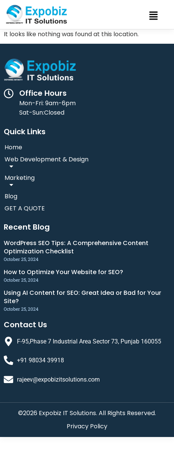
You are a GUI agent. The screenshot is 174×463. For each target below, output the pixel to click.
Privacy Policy (87, 426)
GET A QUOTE (25, 208)
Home (13, 147)
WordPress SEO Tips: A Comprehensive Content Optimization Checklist (76, 247)
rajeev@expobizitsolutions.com (58, 379)
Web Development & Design (47, 163)
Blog (11, 196)
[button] (153, 16)
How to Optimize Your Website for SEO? (63, 272)
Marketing (20, 181)
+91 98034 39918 (40, 360)
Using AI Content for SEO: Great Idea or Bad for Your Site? (82, 296)
